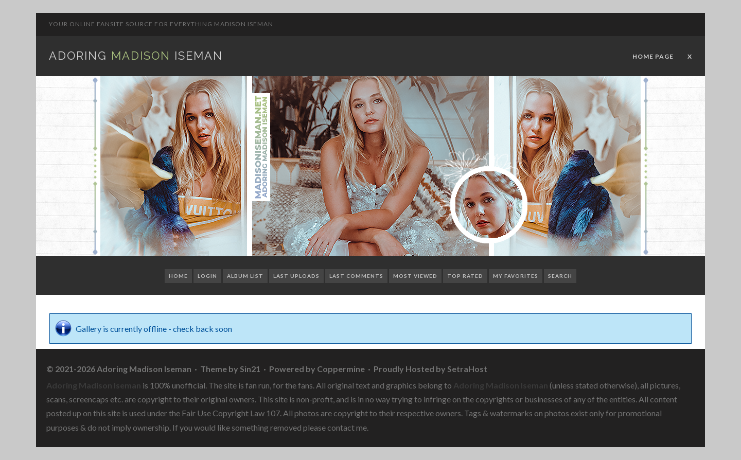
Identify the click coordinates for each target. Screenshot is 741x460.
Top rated (465, 276)
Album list (245, 276)
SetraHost (467, 369)
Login (207, 276)
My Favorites (515, 276)
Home (178, 276)
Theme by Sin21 (230, 369)
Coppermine (341, 369)
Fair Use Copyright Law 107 (231, 413)
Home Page (653, 56)
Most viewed (415, 276)
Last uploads (296, 276)
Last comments (356, 276)
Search (560, 276)
